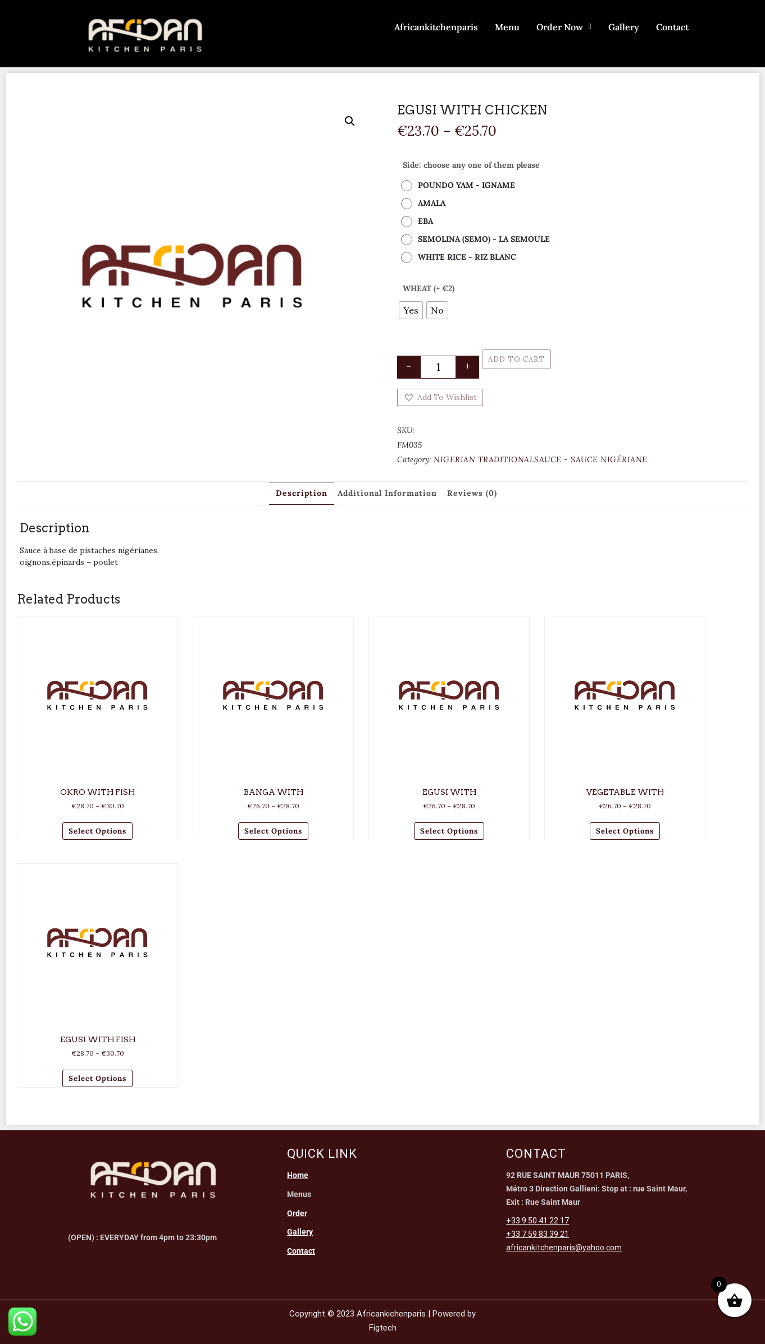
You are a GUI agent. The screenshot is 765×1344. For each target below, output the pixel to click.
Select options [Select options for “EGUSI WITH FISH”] (97, 1078)
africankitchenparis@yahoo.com (564, 1247)
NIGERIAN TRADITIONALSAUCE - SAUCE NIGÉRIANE (541, 459)
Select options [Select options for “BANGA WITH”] (273, 831)
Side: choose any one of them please (471, 165)
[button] (350, 121)
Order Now (563, 27)
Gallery (623, 27)
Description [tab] (301, 493)
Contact (672, 27)
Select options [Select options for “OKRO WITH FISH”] (97, 831)
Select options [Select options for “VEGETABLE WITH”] (625, 831)
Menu (507, 27)
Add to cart (516, 359)
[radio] (461, 185)
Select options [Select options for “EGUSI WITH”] (449, 831)
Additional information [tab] (387, 493)
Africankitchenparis (436, 27)
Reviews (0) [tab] (472, 493)
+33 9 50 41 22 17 (537, 1220)
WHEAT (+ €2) (428, 288)
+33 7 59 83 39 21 (537, 1234)
